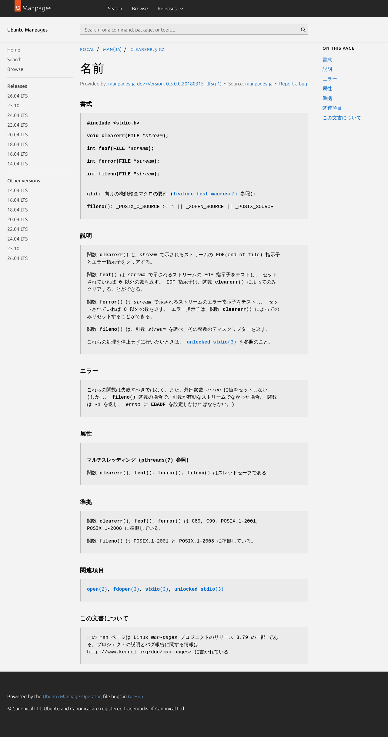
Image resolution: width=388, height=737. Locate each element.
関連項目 (332, 108)
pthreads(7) (157, 460)
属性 (327, 88)
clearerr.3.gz (147, 49)
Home (13, 49)
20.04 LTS (17, 134)
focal (87, 49)
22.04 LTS (17, 125)
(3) (211, 342)
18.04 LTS (17, 144)
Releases (167, 8)
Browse (140, 8)
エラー (330, 78)
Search (115, 8)
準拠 (327, 98)
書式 (327, 59)
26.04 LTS (17, 95)
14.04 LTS (17, 163)
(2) (97, 589)
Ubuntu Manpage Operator (72, 696)
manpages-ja (259, 83)
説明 (327, 69)
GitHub (135, 696)
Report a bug (293, 83)
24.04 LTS (17, 115)
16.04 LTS (17, 154)
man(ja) (112, 49)
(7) (205, 194)
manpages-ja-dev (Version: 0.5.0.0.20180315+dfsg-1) (165, 83)
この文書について (342, 117)
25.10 (13, 105)
